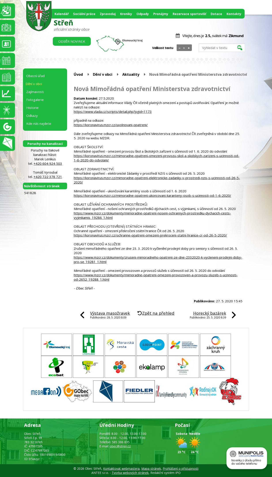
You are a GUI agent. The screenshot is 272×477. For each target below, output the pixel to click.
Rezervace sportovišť (189, 14)
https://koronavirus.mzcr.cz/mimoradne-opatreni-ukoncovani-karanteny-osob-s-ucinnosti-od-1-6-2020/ (152, 195)
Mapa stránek (151, 468)
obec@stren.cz (120, 446)
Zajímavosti (35, 91)
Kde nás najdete (38, 123)
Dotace (216, 14)
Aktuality (130, 74)
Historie (32, 107)
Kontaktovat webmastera (121, 468)
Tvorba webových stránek (130, 473)
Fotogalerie (35, 99)
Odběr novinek (71, 41)
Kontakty (234, 14)
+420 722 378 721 (48, 176)
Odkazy (32, 115)
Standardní (184, 48)
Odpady (142, 14)
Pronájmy (160, 14)
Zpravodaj (108, 14)
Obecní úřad (35, 76)
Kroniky (126, 14)
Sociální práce (84, 14)
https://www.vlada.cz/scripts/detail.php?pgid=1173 (113, 111)
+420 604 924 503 (48, 163)
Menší (179, 48)
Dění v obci (102, 74)
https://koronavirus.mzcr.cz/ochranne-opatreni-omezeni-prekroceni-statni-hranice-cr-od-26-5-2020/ (150, 235)
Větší (189, 48)
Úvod (78, 74)
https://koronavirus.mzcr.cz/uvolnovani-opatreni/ (111, 125)
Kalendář (62, 14)
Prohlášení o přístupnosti (180, 468)
